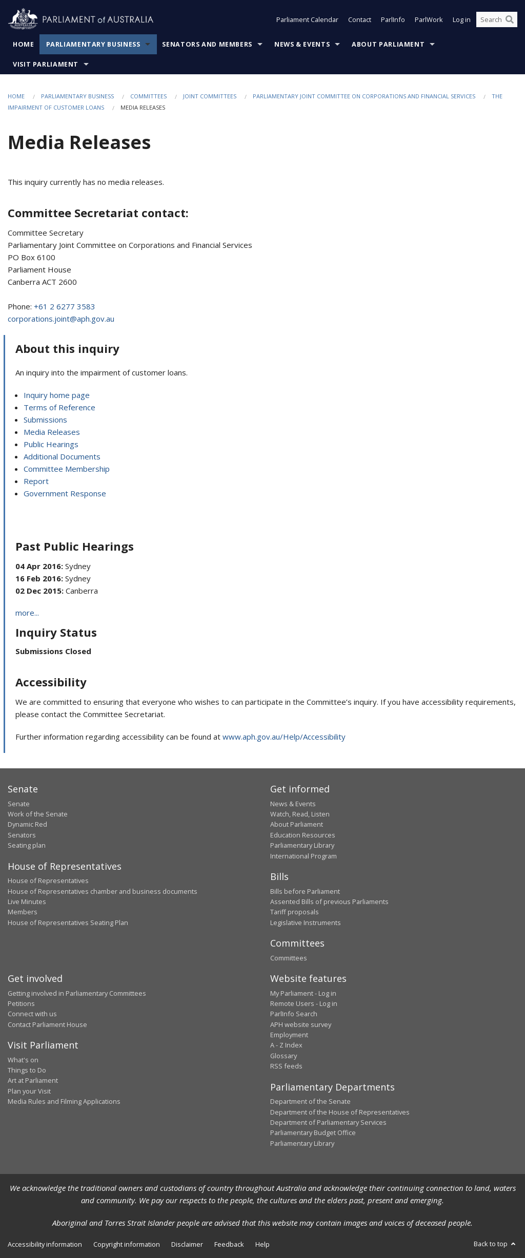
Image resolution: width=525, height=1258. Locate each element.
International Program (303, 856)
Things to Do (27, 1070)
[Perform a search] (509, 19)
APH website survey (300, 1024)
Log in (462, 19)
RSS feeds (286, 1066)
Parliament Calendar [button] (307, 19)
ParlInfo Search (293, 1013)
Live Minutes (27, 901)
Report (36, 481)
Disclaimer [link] (187, 1244)
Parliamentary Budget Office (313, 1132)
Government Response (65, 493)
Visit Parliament (45, 64)
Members (22, 911)
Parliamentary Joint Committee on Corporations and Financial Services (364, 96)
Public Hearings (51, 444)
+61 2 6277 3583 (64, 306)
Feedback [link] (229, 1244)
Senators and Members (207, 44)
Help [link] (262, 1244)
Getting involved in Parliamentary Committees (77, 993)
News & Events (302, 44)
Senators (22, 835)
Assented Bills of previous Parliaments (329, 901)
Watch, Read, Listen (300, 814)
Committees (148, 96)
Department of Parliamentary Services (328, 1122)
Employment (289, 1034)
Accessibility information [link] (45, 1244)
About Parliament (388, 44)
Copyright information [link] (126, 1244)
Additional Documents (62, 456)
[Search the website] (496, 19)
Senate (19, 803)
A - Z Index (286, 1045)
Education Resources (302, 835)
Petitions (21, 1003)
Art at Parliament (33, 1080)
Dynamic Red (27, 824)
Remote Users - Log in (303, 1003)
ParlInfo (393, 19)
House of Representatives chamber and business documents (102, 891)
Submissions (45, 419)
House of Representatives (48, 880)
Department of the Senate (310, 1101)
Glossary (283, 1055)
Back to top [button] (495, 1243)
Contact (359, 19)
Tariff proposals (294, 911)
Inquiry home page (57, 395)
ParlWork (429, 19)
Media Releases (52, 432)
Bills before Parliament (305, 891)
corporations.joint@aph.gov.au (61, 318)
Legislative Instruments (305, 922)
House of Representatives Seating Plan (68, 922)
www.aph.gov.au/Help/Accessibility (284, 736)
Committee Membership (67, 469)
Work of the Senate (38, 814)
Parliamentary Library (302, 845)
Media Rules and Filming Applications (64, 1101)
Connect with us (32, 1013)
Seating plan (27, 845)
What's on (23, 1059)
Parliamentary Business (93, 44)
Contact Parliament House (47, 1024)
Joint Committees (209, 96)
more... (27, 612)
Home (23, 44)
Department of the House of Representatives (340, 1112)
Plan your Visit (29, 1091)
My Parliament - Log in (303, 993)
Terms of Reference (59, 407)
